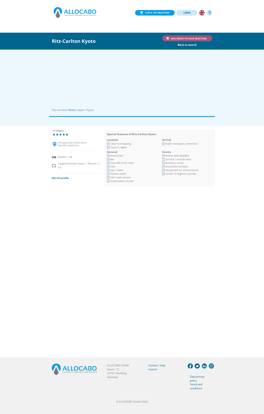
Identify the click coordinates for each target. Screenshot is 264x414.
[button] (257, 396)
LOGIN (186, 12)
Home (71, 110)
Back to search (187, 44)
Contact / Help (156, 365)
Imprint (152, 369)
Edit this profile (60, 178)
